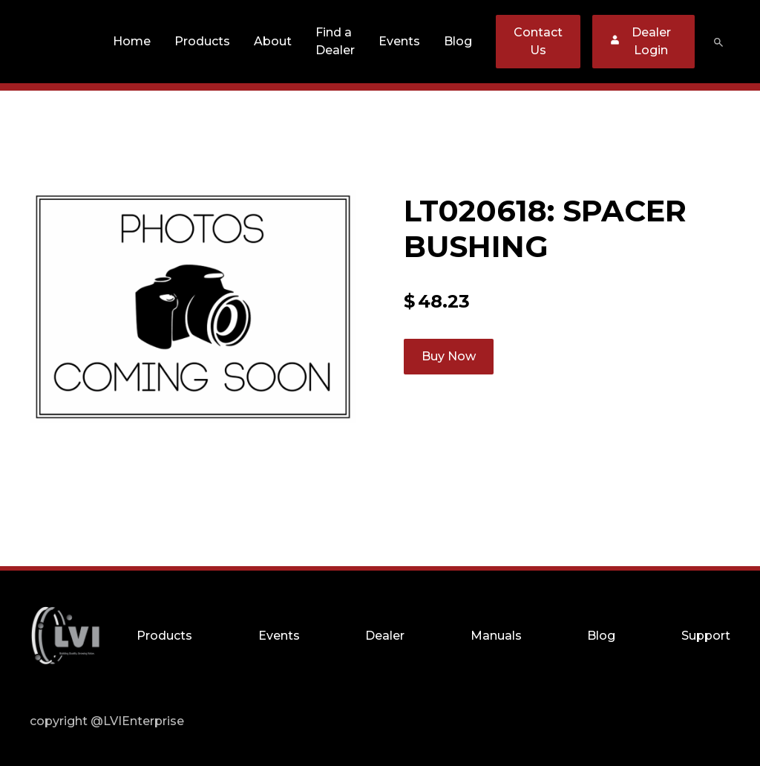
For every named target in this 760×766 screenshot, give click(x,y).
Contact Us (538, 41)
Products (202, 41)
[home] (65, 42)
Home (132, 41)
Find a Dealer (335, 41)
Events (399, 41)
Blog (458, 41)
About (273, 41)
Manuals (496, 636)
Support (705, 636)
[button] (202, 41)
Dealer (384, 636)
